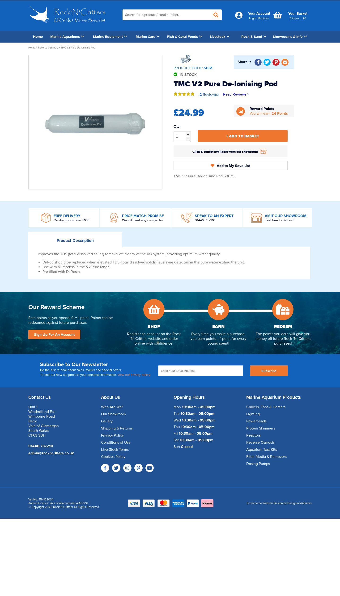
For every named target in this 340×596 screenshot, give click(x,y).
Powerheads (256, 421)
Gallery (107, 421)
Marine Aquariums (67, 37)
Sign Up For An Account (54, 334)
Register (263, 18)
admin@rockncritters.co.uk (51, 453)
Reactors (253, 435)
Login (252, 18)
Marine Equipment (110, 37)
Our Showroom (113, 414)
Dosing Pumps (258, 463)
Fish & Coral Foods (184, 37)
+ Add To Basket (242, 136)
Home (38, 37)
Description (75, 240)
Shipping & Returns (117, 428)
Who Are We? (112, 407)
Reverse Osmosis (48, 47)
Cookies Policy (113, 456)
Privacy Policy (112, 435)
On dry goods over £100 (71, 220)
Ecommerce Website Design (265, 503)
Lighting (253, 414)
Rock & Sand (253, 37)
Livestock (220, 37)
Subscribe (268, 371)
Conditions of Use (116, 442)
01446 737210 (205, 220)
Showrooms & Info (290, 37)
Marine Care (147, 37)
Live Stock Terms (115, 449)
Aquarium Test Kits (261, 449)
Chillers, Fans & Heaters (265, 407)
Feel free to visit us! (279, 220)
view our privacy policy (134, 375)
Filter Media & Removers (266, 456)
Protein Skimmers (260, 428)
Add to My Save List (230, 165)
